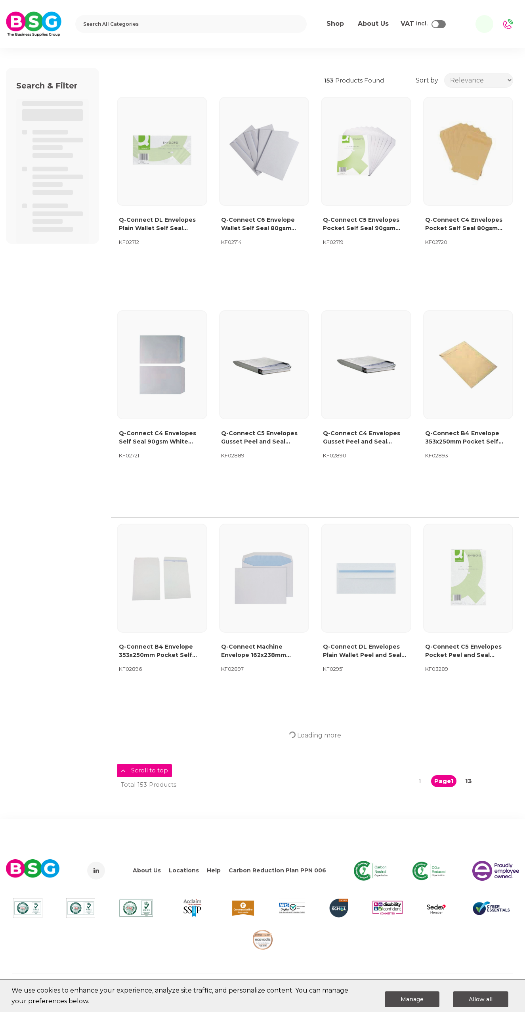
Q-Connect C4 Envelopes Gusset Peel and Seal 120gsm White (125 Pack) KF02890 (361, 438)
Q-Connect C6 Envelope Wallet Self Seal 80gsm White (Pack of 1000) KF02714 (258, 224)
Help (214, 870)
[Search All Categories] (191, 24)
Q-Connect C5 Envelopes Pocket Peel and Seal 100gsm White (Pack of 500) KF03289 (467, 651)
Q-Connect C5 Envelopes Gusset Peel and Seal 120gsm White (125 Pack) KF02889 (259, 438)
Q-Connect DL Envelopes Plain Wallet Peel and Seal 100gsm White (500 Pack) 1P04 (362, 651)
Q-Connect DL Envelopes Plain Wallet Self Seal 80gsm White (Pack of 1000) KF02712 (161, 224)
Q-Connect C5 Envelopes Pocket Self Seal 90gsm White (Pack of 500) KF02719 (361, 224)
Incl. (414, 23)
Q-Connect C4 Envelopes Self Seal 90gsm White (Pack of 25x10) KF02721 (157, 438)
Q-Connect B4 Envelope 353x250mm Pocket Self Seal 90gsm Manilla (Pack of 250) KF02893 (467, 438)
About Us (147, 870)
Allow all (481, 999)
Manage (412, 999)
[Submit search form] (295, 24)
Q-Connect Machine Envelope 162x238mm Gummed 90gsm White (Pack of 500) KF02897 (256, 651)
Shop (335, 23)
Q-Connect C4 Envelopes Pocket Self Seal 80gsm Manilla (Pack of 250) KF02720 (463, 224)
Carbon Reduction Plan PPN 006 (277, 870)
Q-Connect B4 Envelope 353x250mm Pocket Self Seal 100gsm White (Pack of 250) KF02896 (161, 651)
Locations (184, 870)
